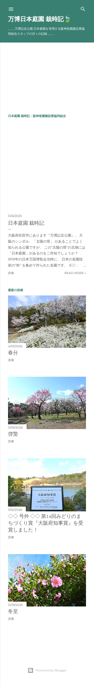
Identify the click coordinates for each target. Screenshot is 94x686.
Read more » (75, 273)
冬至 (13, 611)
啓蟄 (13, 434)
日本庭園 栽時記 (26, 223)
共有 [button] (11, 273)
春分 (13, 352)
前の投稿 (80, 639)
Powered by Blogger (47, 670)
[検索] (83, 8)
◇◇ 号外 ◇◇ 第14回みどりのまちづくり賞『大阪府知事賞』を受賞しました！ (45, 523)
